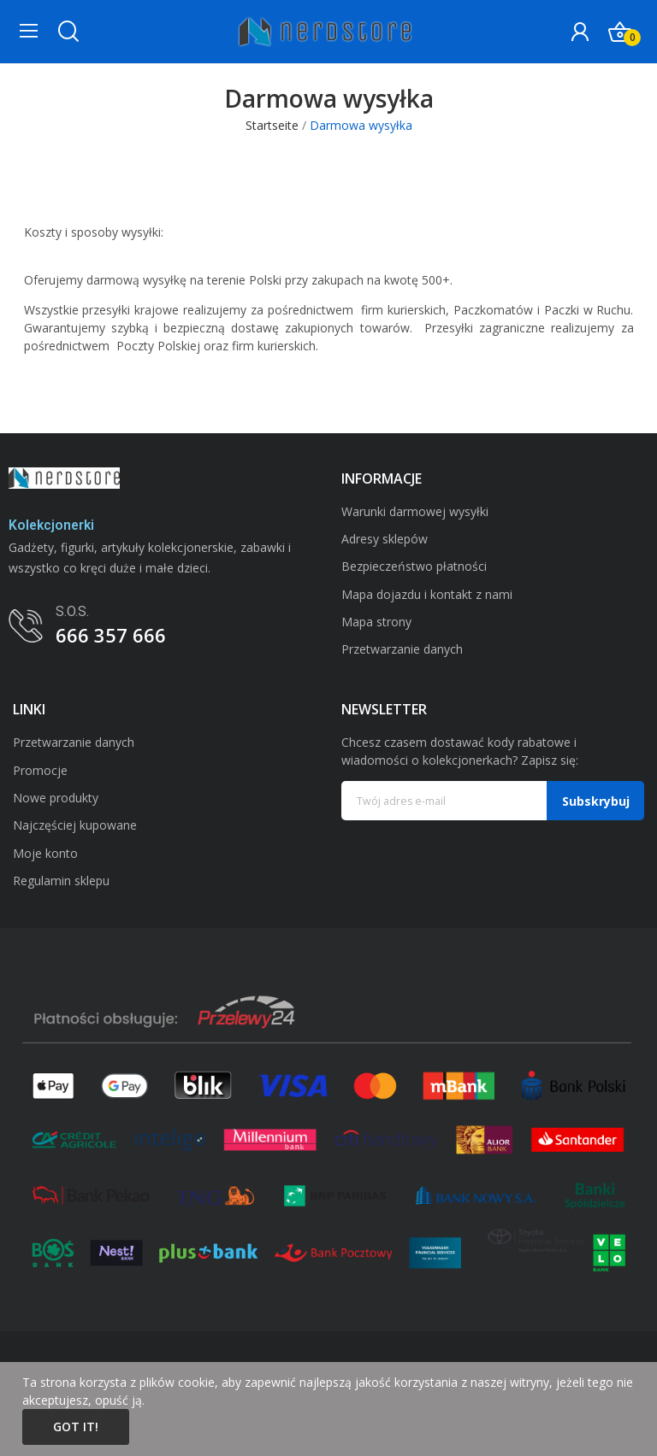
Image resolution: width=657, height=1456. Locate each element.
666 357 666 (111, 635)
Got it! (75, 1426)
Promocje (40, 770)
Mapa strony (376, 622)
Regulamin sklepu (61, 880)
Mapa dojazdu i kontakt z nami (426, 594)
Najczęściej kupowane (75, 825)
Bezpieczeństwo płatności (414, 566)
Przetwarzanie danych (402, 649)
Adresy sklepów (384, 539)
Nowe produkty (55, 798)
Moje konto (45, 853)
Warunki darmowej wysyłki (414, 511)
